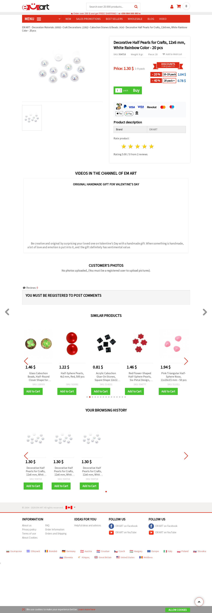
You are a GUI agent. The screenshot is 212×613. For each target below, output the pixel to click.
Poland (182, 551)
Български (14, 551)
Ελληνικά (33, 551)
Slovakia (199, 551)
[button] (87, 397)
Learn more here (86, 609)
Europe (153, 551)
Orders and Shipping (56, 533)
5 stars (151, 146)
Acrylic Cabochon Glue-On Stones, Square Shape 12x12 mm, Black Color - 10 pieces (106, 376)
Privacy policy (29, 529)
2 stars (130, 146)
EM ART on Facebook (123, 526)
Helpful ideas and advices (87, 525)
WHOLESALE (135, 18)
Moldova (145, 557)
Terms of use (29, 533)
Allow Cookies (178, 609)
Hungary (136, 551)
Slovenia (66, 557)
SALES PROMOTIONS (88, 18)
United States (125, 557)
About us (27, 525)
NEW (68, 18)
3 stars (137, 146)
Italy (168, 551)
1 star (123, 146)
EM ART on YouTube (122, 532)
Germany (69, 551)
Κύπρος (83, 557)
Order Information (54, 529)
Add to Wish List (172, 54)
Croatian (103, 551)
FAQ (47, 525)
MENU (33, 18)
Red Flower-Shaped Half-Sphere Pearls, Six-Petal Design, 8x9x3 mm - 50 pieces (140, 376)
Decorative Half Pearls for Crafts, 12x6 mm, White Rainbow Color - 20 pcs (35, 471)
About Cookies (30, 537)
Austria (86, 551)
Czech (119, 551)
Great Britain (103, 557)
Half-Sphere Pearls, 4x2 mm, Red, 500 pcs (72, 374)
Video (163, 18)
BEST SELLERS (114, 18)
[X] (23, 609)
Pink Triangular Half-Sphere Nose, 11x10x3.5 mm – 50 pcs (174, 376)
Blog (151, 18)
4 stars (144, 146)
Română (51, 551)
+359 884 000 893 (130, 13)
